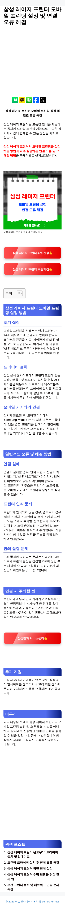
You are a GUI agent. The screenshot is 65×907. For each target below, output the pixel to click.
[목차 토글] (18, 293)
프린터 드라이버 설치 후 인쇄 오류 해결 (33, 862)
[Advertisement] (32, 64)
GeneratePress (50, 901)
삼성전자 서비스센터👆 (32, 638)
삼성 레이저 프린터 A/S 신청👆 (32, 253)
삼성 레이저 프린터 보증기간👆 (32, 269)
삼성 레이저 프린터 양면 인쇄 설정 (29, 868)
